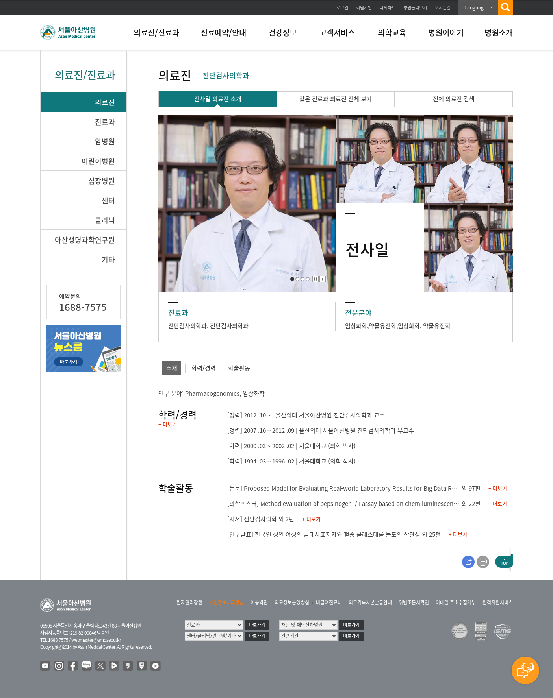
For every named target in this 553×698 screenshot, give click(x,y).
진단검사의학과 (187, 325)
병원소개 (498, 32)
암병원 (105, 141)
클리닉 (105, 220)
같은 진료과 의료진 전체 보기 (335, 98)
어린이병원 (98, 161)
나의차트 (387, 7)
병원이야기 (446, 32)
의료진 (105, 102)
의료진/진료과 (156, 32)
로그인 (342, 7)
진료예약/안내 (223, 32)
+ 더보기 (167, 424)
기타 (108, 259)
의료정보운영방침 (292, 602)
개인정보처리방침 (226, 602)
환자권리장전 (189, 602)
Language (475, 7)
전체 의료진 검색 (454, 98)
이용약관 (259, 602)
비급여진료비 (329, 602)
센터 (108, 200)
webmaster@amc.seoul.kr (96, 639)
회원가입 (364, 7)
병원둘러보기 (415, 7)
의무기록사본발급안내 (370, 602)
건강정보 (282, 32)
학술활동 (239, 368)
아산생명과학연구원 (85, 240)
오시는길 (443, 7)
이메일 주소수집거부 (456, 602)
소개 (171, 368)
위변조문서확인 (414, 602)
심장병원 (101, 180)
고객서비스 (337, 32)
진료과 (105, 121)
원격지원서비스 (497, 602)
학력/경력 (203, 368)
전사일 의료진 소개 (217, 98)
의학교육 (392, 32)
